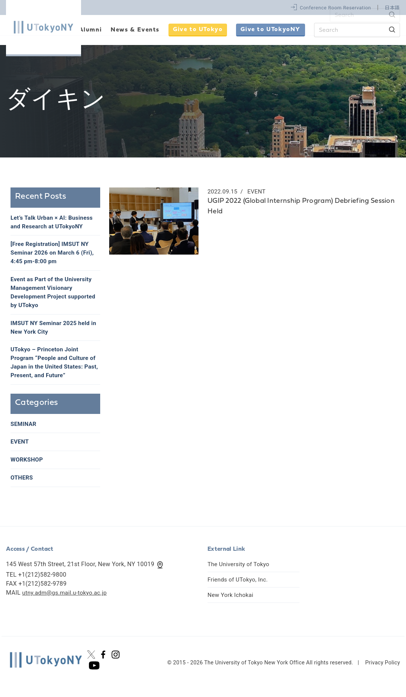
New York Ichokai (232, 602)
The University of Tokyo (240, 572)
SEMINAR (24, 430)
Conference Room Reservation (335, 7)
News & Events (135, 30)
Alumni (90, 30)
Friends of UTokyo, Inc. (239, 587)
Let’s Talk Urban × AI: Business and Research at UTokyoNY (54, 222)
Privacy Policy (382, 670)
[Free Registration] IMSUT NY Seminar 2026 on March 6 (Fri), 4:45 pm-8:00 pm (54, 254)
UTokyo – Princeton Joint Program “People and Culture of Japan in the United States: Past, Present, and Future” (55, 368)
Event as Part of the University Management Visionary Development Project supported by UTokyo (55, 295)
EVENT (20, 448)
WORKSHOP (28, 467)
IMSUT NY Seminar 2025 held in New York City (52, 332)
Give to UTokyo (198, 30)
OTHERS (22, 485)
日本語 (392, 7)
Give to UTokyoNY (271, 30)
